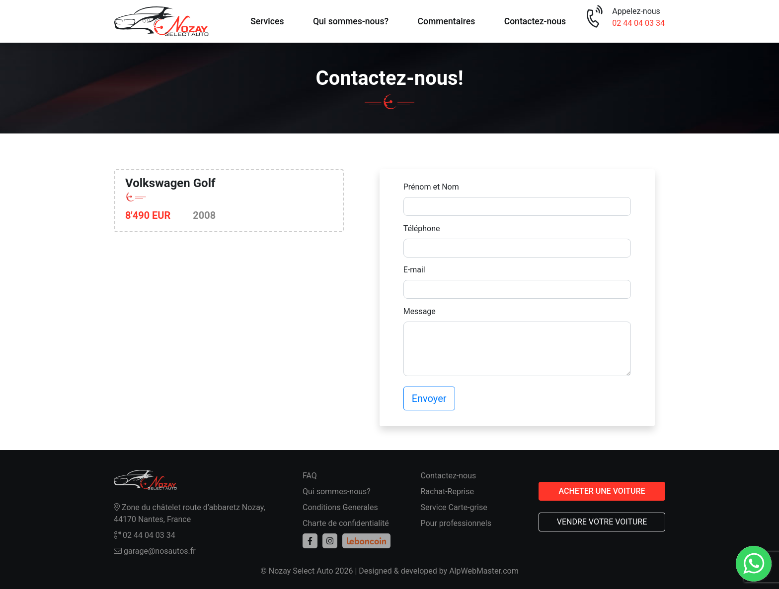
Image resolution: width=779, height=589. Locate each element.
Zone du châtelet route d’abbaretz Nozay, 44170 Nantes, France (189, 513)
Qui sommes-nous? (351, 21)
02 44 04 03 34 (638, 23)
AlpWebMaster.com (484, 571)
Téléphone (421, 228)
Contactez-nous (535, 21)
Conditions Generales (340, 507)
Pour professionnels (456, 523)
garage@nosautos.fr (155, 551)
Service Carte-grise (454, 507)
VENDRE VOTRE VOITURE (602, 521)
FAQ (310, 475)
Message (419, 311)
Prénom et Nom (431, 187)
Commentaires (446, 21)
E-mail (414, 269)
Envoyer (429, 398)
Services (267, 21)
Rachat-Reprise (447, 491)
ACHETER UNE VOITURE (601, 491)
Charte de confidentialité (346, 523)
